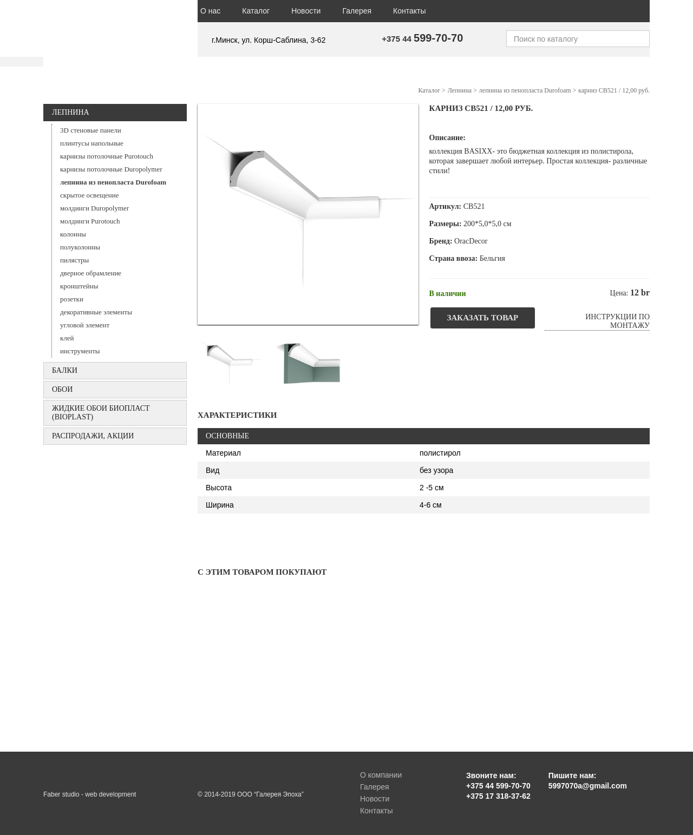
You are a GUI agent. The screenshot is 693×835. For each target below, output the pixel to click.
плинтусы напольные (91, 143)
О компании (381, 775)
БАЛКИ (64, 370)
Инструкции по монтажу (617, 321)
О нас (210, 10)
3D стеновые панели (90, 130)
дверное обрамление (90, 273)
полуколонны (80, 247)
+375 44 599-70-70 (498, 785)
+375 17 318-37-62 (498, 796)
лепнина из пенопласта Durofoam (113, 182)
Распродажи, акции (93, 436)
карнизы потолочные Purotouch (106, 156)
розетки (71, 299)
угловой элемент (84, 325)
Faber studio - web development (89, 794)
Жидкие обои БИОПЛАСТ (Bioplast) (101, 412)
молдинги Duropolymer (94, 208)
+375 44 (422, 38)
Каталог (256, 10)
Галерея (356, 10)
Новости (306, 10)
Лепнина (70, 112)
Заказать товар (483, 317)
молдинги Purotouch (90, 221)
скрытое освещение (89, 195)
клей (67, 338)
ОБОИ (62, 389)
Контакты (409, 10)
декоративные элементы (96, 312)
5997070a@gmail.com (587, 785)
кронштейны (79, 286)
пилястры (74, 260)
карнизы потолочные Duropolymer (111, 169)
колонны (73, 234)
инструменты (80, 351)
